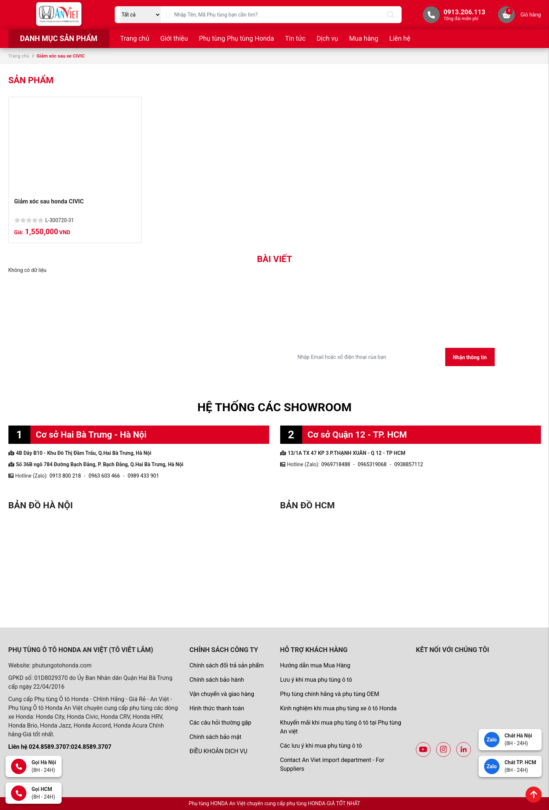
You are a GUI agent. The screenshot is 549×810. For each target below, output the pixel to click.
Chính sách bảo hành (216, 679)
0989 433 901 (143, 476)
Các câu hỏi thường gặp (220, 722)
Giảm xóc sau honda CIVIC (49, 201)
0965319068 (372, 464)
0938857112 (408, 464)
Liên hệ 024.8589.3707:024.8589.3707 (59, 746)
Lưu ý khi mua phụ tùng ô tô (316, 679)
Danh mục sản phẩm (58, 38)
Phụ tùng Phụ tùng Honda (236, 38)
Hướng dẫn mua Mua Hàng (315, 665)
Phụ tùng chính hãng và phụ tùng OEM (329, 694)
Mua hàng (363, 38)
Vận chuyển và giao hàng (221, 694)
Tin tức (295, 38)
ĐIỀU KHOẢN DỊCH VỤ (218, 751)
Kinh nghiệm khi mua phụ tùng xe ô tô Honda (338, 708)
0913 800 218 (65, 476)
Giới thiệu (174, 38)
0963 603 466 (104, 476)
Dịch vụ (327, 38)
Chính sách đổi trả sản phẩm (226, 665)
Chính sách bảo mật (215, 736)
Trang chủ (134, 38)
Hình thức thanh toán (216, 708)
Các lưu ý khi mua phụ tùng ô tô (321, 745)
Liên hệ (399, 38)
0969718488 (335, 464)
